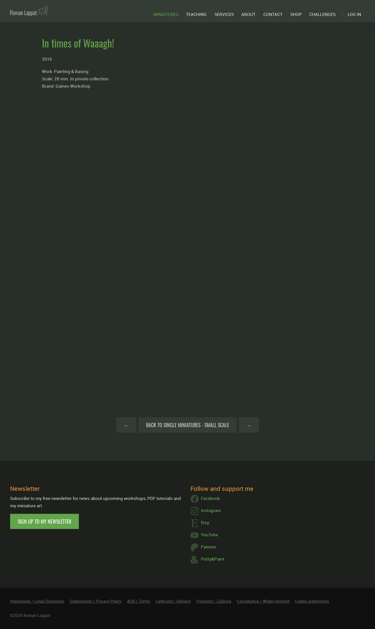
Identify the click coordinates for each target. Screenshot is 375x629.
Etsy (200, 523)
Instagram (206, 511)
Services (224, 14)
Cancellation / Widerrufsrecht (263, 601)
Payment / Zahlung (214, 601)
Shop (296, 14)
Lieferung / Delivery (173, 601)
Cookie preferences (312, 601)
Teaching (196, 14)
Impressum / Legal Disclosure (37, 601)
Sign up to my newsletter (44, 521)
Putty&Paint (207, 559)
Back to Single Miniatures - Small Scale (187, 425)
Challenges (322, 14)
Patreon (203, 547)
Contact (273, 14)
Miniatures (165, 14)
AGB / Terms (138, 601)
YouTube (204, 535)
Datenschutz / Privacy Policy (95, 601)
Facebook (205, 499)
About (248, 14)
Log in (354, 14)
